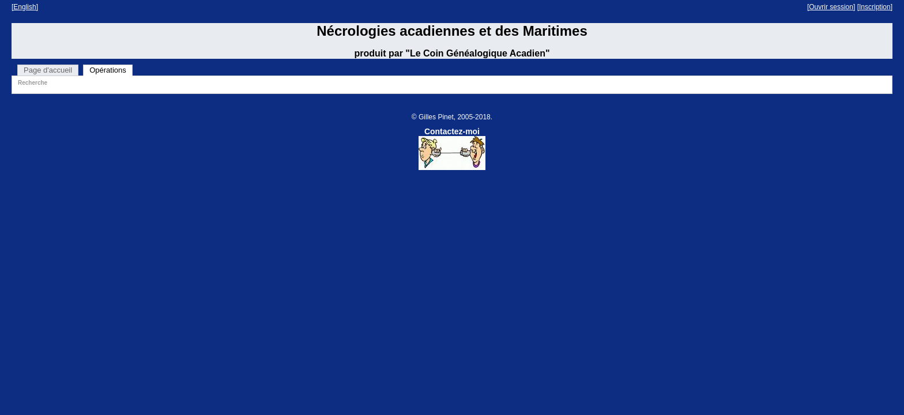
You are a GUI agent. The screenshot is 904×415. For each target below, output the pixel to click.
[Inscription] (874, 7)
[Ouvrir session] (831, 7)
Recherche (32, 83)
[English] (25, 7)
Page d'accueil (48, 70)
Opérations (107, 70)
